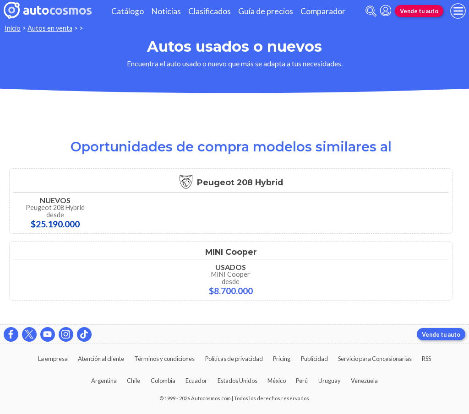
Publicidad (314, 358)
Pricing (281, 358)
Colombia (163, 380)
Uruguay (329, 380)
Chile (133, 380)
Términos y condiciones (164, 358)
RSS (426, 358)
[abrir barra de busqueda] (370, 11)
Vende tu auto (419, 11)
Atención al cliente (101, 358)
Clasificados (209, 11)
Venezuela (364, 380)
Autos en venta (49, 28)
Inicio (13, 28)
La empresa (53, 358)
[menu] (458, 11)
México (276, 380)
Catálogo (127, 11)
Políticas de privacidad (234, 358)
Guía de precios (265, 11)
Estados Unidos (237, 380)
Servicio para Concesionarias (375, 358)
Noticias (166, 11)
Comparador (322, 11)
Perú (302, 380)
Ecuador (196, 380)
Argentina (104, 380)
